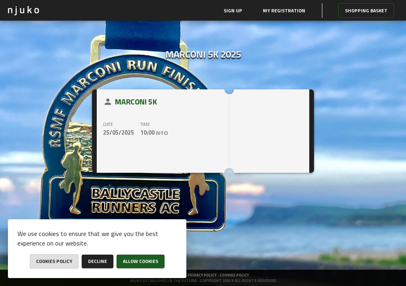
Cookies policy (234, 275)
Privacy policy (202, 275)
